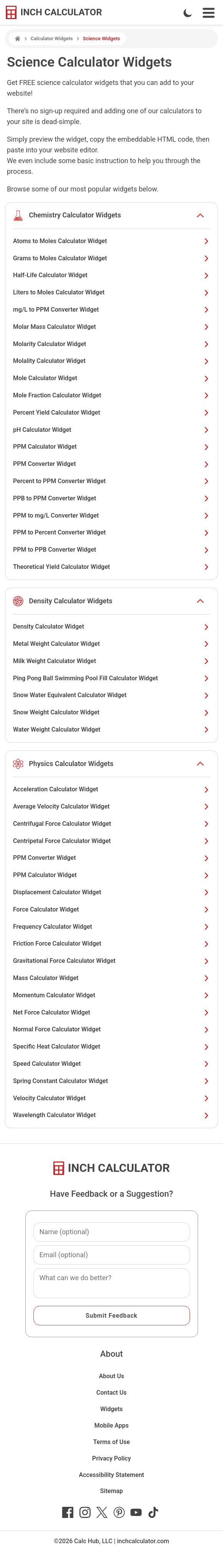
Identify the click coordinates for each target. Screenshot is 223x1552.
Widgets (111, 1409)
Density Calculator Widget (111, 626)
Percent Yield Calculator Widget (111, 412)
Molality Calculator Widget (111, 360)
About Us (111, 1376)
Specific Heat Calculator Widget (111, 1046)
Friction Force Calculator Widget (111, 943)
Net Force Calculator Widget (111, 1012)
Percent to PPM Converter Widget (111, 481)
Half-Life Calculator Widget (111, 275)
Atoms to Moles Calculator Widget (111, 241)
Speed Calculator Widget (111, 1063)
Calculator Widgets (52, 38)
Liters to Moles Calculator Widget (111, 292)
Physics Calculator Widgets (71, 764)
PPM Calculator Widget (111, 446)
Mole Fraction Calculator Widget (111, 395)
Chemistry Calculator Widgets (75, 215)
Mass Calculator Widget (111, 978)
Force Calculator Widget (111, 909)
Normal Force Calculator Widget (111, 1029)
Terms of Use (111, 1442)
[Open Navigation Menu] (208, 13)
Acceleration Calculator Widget (111, 789)
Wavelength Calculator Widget (111, 1115)
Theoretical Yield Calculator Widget (111, 566)
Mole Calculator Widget (111, 378)
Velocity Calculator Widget (111, 1098)
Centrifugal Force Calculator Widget (111, 823)
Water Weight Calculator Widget (111, 729)
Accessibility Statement (111, 1474)
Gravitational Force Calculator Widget (111, 960)
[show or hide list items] (200, 215)
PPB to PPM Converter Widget (111, 498)
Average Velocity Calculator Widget (111, 806)
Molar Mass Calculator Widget (111, 326)
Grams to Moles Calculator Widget (111, 258)
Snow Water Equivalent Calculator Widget (111, 695)
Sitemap (111, 1491)
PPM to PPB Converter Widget (111, 549)
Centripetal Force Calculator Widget (111, 841)
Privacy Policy (111, 1458)
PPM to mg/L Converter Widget (111, 515)
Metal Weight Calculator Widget (111, 643)
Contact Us (111, 1392)
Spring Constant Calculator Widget (111, 1081)
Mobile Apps (111, 1425)
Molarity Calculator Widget (111, 344)
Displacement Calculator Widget (111, 892)
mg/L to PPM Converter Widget (111, 309)
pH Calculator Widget (111, 429)
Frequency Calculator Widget (111, 926)
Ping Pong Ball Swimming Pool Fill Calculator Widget (111, 678)
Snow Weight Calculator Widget (111, 712)
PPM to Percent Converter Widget (111, 532)
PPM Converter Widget (111, 463)
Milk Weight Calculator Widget (111, 661)
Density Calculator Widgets (70, 601)
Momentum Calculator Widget (111, 995)
